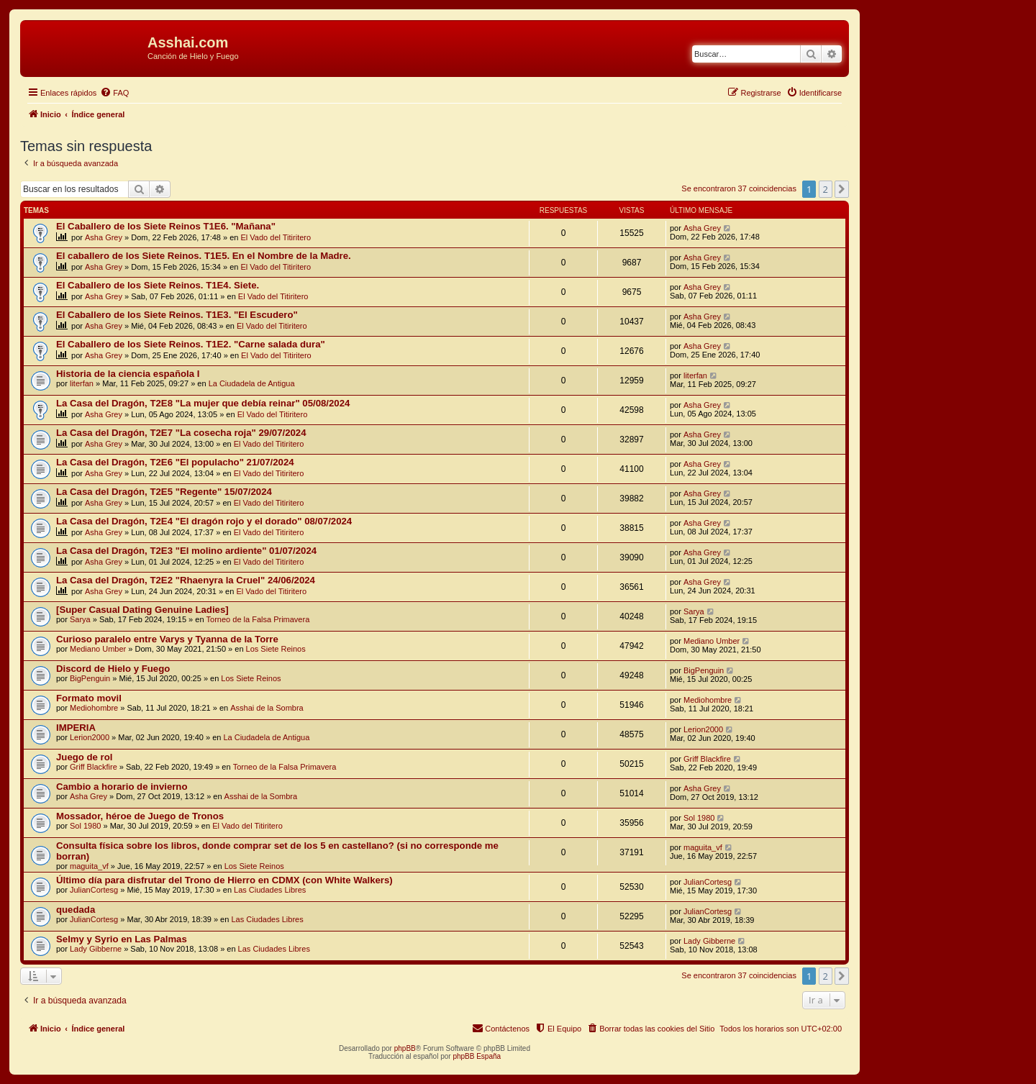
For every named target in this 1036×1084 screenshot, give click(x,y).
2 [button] (825, 189)
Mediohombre (94, 707)
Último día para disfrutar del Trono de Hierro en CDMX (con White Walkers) (224, 880)
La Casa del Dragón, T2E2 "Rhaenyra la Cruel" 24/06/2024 (185, 580)
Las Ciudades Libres (270, 889)
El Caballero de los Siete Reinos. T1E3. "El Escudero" (177, 314)
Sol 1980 (85, 825)
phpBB (405, 1048)
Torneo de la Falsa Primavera (258, 619)
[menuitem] (114, 92)
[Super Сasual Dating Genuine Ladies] (142, 609)
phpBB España (477, 1056)
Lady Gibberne (96, 948)
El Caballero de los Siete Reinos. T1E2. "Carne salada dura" (190, 344)
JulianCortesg (94, 889)
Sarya (80, 619)
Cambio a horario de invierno (121, 786)
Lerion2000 (89, 737)
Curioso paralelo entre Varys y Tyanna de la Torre (167, 639)
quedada (75, 909)
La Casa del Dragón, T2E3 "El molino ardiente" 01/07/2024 (186, 550)
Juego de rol (84, 757)
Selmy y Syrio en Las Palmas (121, 939)
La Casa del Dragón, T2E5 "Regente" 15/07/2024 (164, 491)
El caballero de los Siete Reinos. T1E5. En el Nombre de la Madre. (203, 255)
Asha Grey (103, 237)
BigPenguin (90, 678)
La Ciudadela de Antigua (252, 383)
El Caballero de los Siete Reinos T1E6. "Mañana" (166, 226)
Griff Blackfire (93, 766)
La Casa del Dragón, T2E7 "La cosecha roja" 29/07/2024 (181, 432)
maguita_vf (89, 866)
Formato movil (89, 698)
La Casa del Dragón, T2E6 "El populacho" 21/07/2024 (175, 462)
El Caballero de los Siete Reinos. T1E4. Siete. (157, 285)
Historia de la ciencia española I (127, 373)
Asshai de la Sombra (267, 707)
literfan (82, 383)
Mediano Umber (98, 649)
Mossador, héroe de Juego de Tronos (140, 816)
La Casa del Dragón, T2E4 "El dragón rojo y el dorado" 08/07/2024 (204, 521)
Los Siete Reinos (276, 649)
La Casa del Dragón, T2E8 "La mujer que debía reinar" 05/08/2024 (203, 403)
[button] (842, 189)
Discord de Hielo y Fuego (113, 668)
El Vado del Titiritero (276, 237)
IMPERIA (76, 727)
